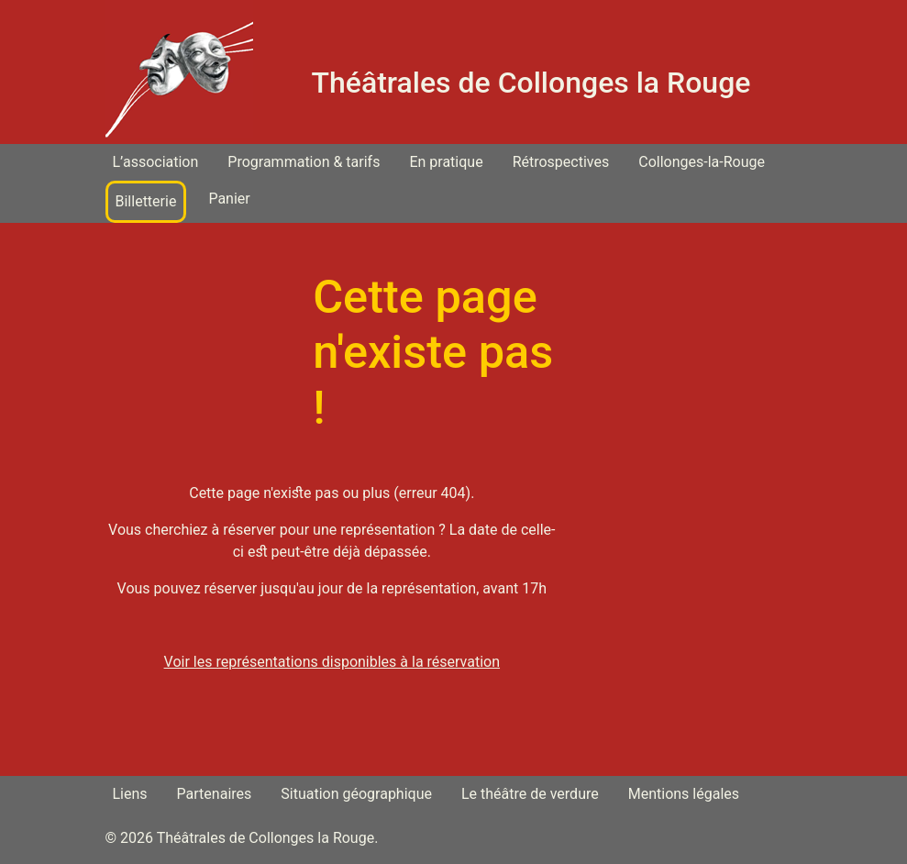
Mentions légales (683, 794)
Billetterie (146, 201)
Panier (228, 198)
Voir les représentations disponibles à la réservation (332, 661)
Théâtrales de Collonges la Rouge (531, 82)
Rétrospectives (561, 162)
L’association (156, 162)
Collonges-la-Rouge (701, 162)
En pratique (445, 162)
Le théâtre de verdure (530, 794)
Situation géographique (356, 794)
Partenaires (214, 794)
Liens (130, 794)
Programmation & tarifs (303, 162)
